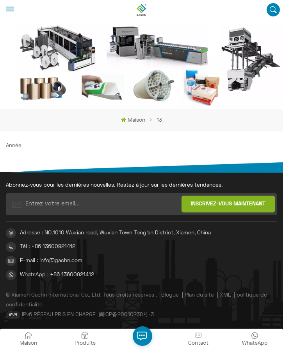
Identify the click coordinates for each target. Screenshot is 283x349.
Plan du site (200, 295)
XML (225, 295)
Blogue (170, 295)
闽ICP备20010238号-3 (126, 314)
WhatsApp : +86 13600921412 (57, 274)
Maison (133, 120)
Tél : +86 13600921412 (47, 246)
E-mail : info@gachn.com (51, 260)
